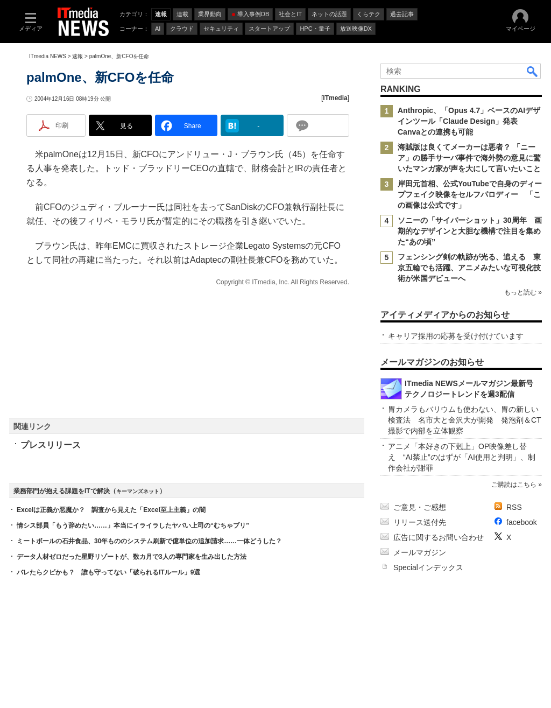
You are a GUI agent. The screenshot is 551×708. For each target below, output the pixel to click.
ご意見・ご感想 (419, 507)
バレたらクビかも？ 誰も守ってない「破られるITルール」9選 (108, 572)
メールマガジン (419, 552)
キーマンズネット (137, 491)
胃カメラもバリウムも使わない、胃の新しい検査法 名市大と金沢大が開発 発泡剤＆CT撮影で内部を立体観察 (464, 420)
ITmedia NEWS (47, 56)
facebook (521, 522)
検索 (533, 71)
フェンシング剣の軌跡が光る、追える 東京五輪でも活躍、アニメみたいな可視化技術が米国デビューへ (469, 268)
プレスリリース (50, 445)
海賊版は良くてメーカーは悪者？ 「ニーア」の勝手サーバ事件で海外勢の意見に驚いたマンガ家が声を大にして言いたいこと (469, 158)
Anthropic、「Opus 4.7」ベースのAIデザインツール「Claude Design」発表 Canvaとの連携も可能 (469, 121)
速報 (77, 56)
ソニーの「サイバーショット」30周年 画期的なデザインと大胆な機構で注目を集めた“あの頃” (470, 231)
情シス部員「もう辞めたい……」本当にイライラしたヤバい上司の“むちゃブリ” (133, 525)
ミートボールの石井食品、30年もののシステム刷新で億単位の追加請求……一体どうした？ (149, 541)
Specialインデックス (428, 567)
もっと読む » (523, 292)
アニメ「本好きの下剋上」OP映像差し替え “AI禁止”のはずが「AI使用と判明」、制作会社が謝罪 (461, 457)
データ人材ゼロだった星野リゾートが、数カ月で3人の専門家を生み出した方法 (131, 556)
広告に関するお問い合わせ (438, 537)
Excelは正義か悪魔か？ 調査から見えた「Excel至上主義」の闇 (111, 510)
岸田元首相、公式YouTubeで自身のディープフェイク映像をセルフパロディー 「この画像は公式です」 (470, 194)
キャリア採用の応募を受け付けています (456, 336)
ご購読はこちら (513, 484)
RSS (514, 507)
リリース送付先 (419, 522)
